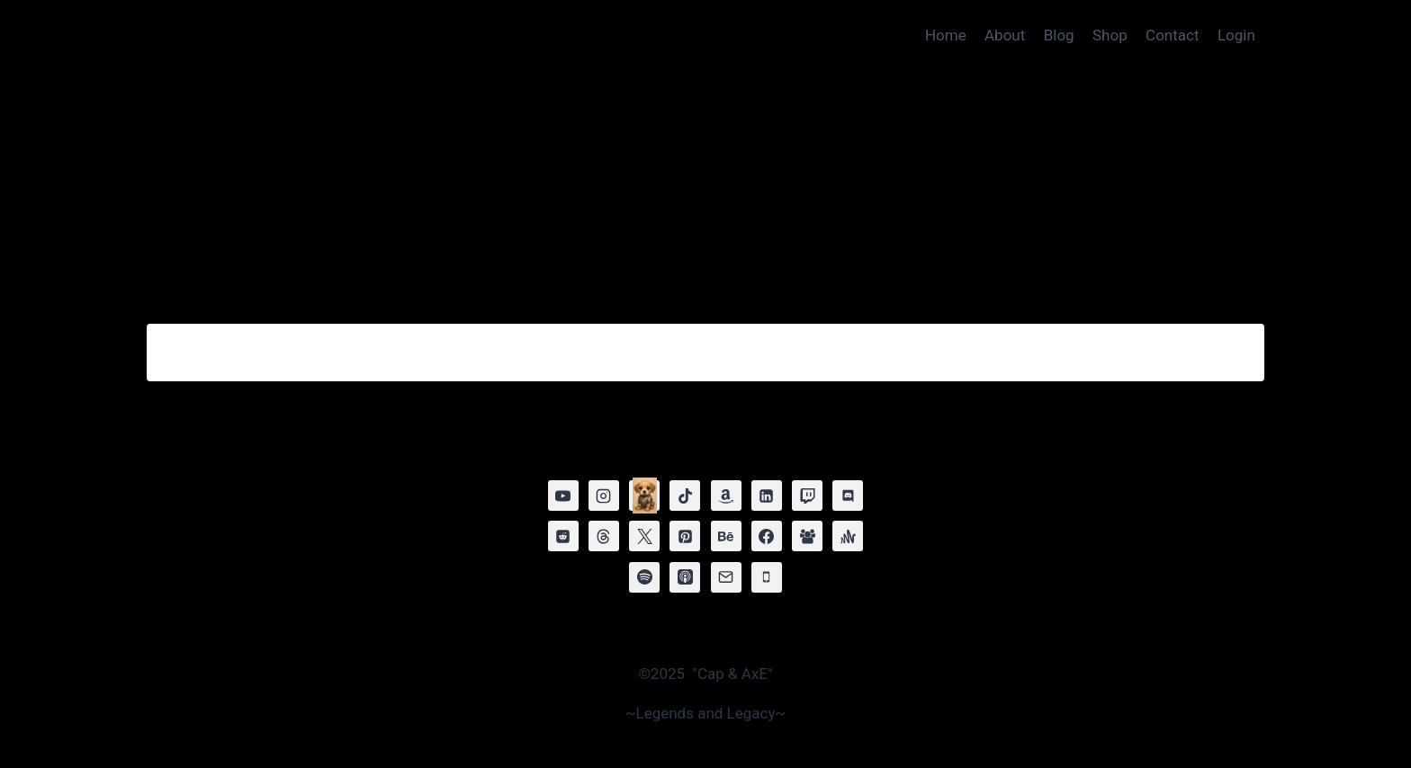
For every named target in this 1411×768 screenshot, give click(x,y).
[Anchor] (847, 536)
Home (945, 35)
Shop (1110, 35)
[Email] (726, 577)
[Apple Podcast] (685, 577)
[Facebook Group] (807, 536)
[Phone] (766, 577)
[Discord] (847, 495)
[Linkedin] (766, 495)
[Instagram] (604, 495)
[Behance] (726, 536)
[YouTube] (563, 495)
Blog (1059, 35)
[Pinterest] (685, 536)
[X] (644, 536)
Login (1236, 35)
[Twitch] (807, 495)
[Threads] (604, 536)
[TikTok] (685, 495)
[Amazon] (726, 495)
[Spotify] (644, 577)
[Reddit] (563, 536)
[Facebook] (766, 536)
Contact (1172, 35)
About (1004, 35)
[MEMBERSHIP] (644, 495)
